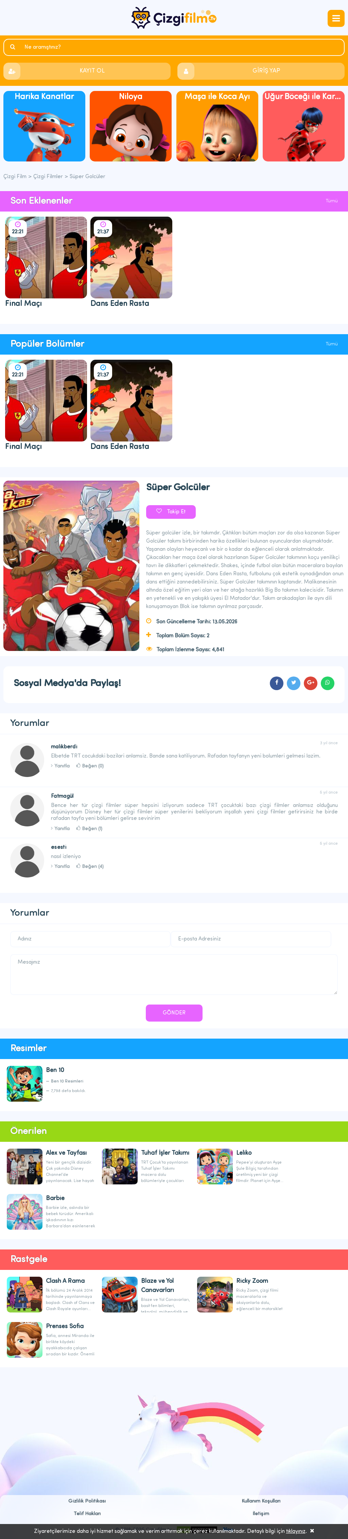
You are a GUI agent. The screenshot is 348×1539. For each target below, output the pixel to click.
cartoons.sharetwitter (293, 683)
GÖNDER (174, 1013)
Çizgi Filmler (48, 177)
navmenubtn (336, 18)
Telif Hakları (87, 1514)
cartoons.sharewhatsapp (327, 683)
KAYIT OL (92, 71)
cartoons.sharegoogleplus (310, 683)
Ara (13, 47)
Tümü (332, 201)
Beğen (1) (92, 828)
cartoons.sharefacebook (276, 683)
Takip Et (176, 512)
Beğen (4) (93, 866)
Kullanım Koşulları (261, 1501)
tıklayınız (296, 1531)
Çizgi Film (174, 18)
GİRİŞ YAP (266, 71)
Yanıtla (62, 766)
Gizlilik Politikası (87, 1501)
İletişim (261, 1514)
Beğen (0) (93, 766)
